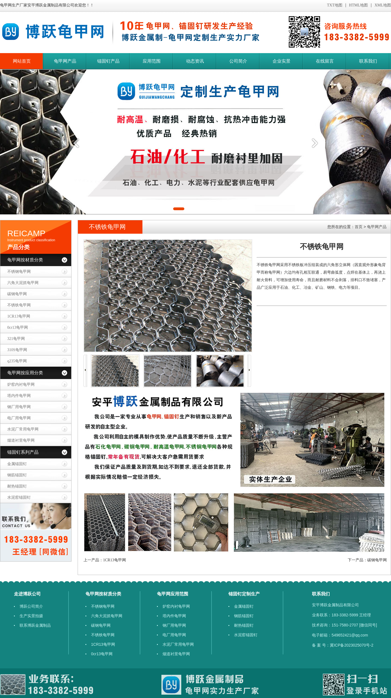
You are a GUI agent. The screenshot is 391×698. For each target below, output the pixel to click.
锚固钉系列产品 (23, 452)
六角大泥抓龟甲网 (23, 283)
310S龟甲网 (17, 350)
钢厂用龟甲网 (19, 407)
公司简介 (238, 61)
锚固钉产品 (108, 61)
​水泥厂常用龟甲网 (23, 429)
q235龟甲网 (17, 361)
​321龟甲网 (16, 339)
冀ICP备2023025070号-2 (351, 645)
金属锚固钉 (17, 464)
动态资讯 (195, 61)
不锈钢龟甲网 (19, 271)
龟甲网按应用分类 (25, 372)
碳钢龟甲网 (17, 294)
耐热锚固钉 (17, 486)
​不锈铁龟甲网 (19, 305)
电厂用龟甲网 (19, 418)
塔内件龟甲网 (19, 396)
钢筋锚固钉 (17, 475)
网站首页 (22, 61)
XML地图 (383, 5)
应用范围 (152, 61)
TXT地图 (334, 5)
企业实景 (281, 61)
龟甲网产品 (65, 61)
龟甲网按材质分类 (25, 259)
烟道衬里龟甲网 (21, 440)
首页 (359, 226)
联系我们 (368, 61)
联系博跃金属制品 (35, 625)
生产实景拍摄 (31, 616)
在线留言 (325, 61)
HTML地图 (358, 5)
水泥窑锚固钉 (19, 497)
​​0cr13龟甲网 (17, 327)
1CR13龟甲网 (18, 316)
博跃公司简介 (31, 606)
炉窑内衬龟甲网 (21, 384)
